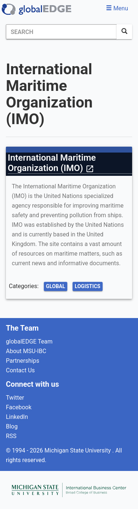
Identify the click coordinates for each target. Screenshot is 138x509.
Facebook (18, 407)
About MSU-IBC (26, 351)
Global (55, 286)
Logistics (87, 286)
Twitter (15, 397)
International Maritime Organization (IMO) (52, 163)
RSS (11, 436)
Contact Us (20, 370)
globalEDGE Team (29, 341)
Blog (12, 426)
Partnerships (22, 360)
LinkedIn (17, 416)
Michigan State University (78, 450)
